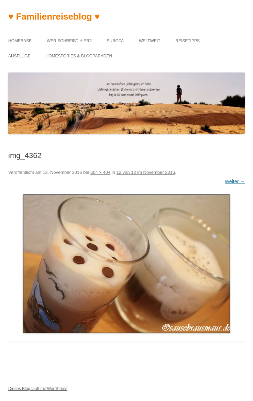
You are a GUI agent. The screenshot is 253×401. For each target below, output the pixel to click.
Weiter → (235, 181)
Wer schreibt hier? (69, 40)
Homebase (20, 40)
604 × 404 (100, 172)
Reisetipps (187, 40)
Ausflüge (19, 56)
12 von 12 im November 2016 (146, 172)
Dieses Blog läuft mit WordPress (37, 388)
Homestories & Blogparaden (79, 56)
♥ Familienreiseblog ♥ (54, 16)
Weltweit (149, 40)
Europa (115, 40)
